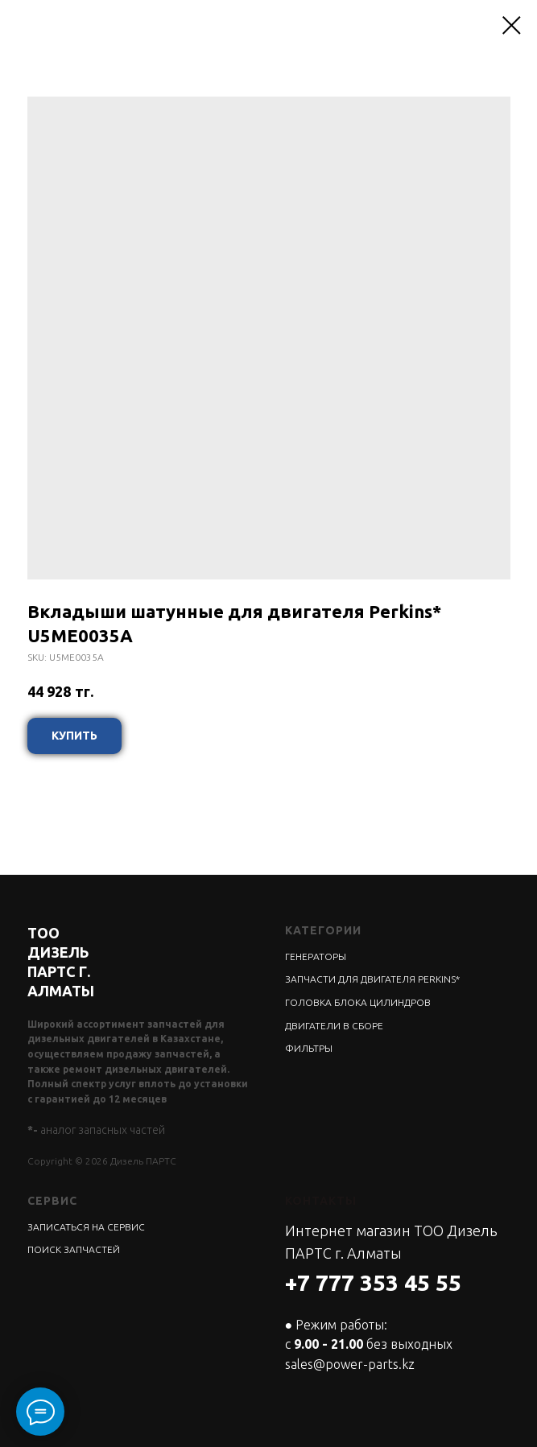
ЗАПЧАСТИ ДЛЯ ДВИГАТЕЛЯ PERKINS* (372, 979)
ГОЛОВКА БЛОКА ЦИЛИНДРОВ (358, 1002)
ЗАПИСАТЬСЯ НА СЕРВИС (86, 1227)
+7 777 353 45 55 (373, 1282)
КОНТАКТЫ (321, 1200)
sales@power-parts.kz (350, 1364)
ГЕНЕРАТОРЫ (315, 956)
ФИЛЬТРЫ (309, 1048)
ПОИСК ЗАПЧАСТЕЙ (73, 1249)
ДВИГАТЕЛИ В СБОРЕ (334, 1025)
